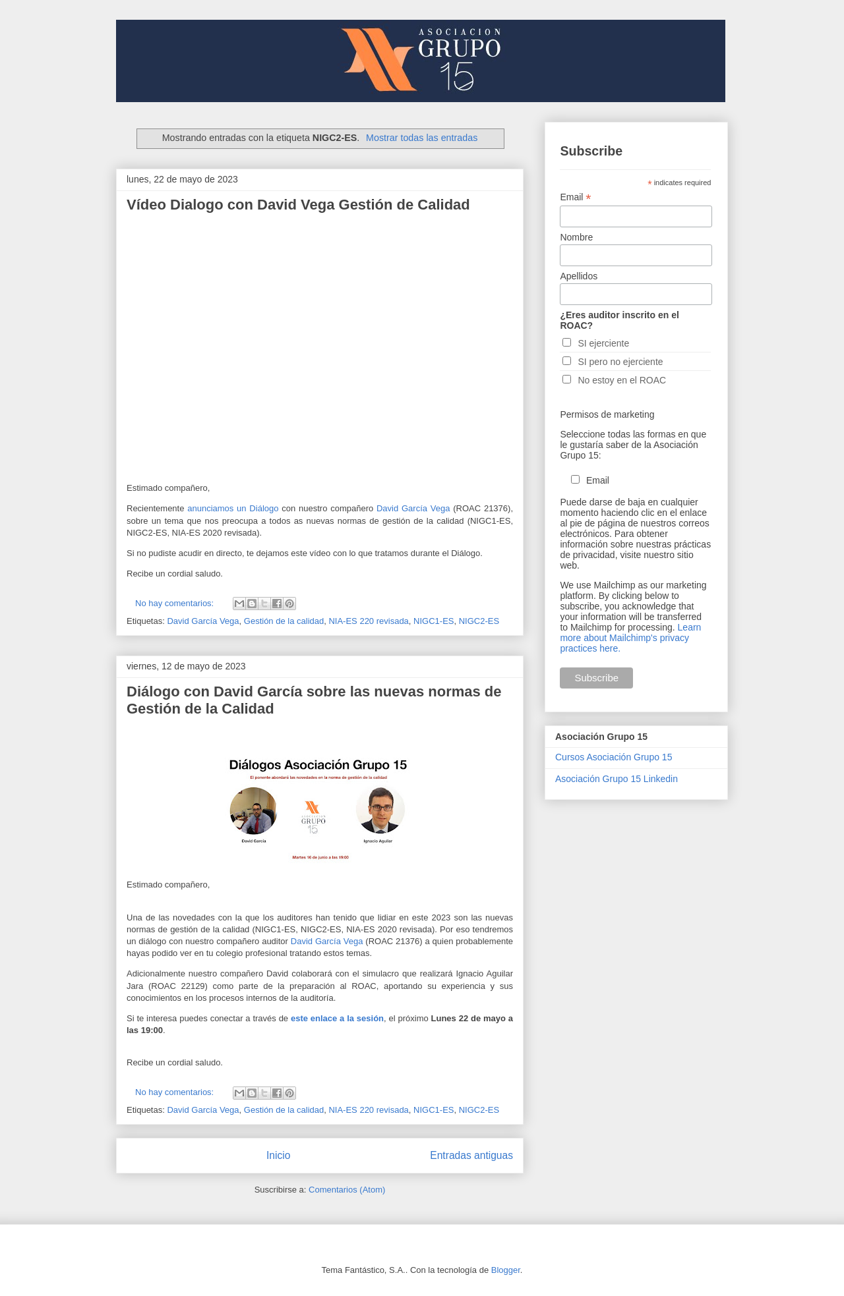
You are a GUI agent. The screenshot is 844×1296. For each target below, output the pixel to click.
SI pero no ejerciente (620, 361)
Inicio (278, 1155)
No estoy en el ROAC (622, 380)
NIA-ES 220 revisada (368, 621)
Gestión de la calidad (284, 621)
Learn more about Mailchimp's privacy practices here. (630, 638)
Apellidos (578, 276)
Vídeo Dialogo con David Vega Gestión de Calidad (298, 204)
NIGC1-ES (433, 621)
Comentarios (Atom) (347, 1190)
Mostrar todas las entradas (421, 137)
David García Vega (413, 508)
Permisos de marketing (607, 414)
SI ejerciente (603, 343)
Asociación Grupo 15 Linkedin (616, 779)
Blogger (505, 1270)
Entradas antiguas (471, 1155)
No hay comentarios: (175, 603)
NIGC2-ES (479, 621)
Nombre (576, 237)
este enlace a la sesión (337, 1018)
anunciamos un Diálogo (231, 508)
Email (575, 197)
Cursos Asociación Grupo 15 (613, 757)
